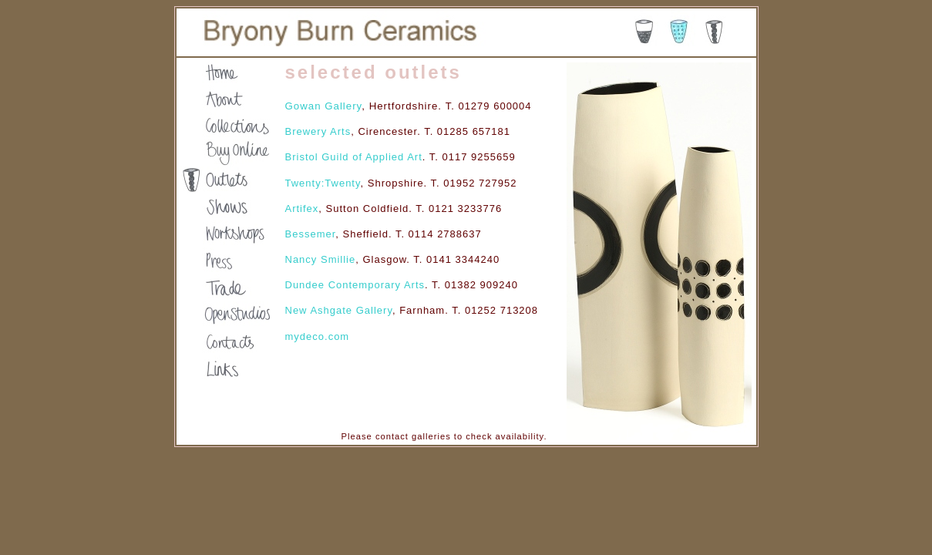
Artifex (302, 208)
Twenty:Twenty (323, 183)
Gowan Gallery (323, 106)
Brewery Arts (318, 131)
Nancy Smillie (320, 259)
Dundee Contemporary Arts (355, 285)
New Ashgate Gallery (338, 310)
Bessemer (310, 234)
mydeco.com (317, 336)
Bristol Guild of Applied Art (353, 157)
